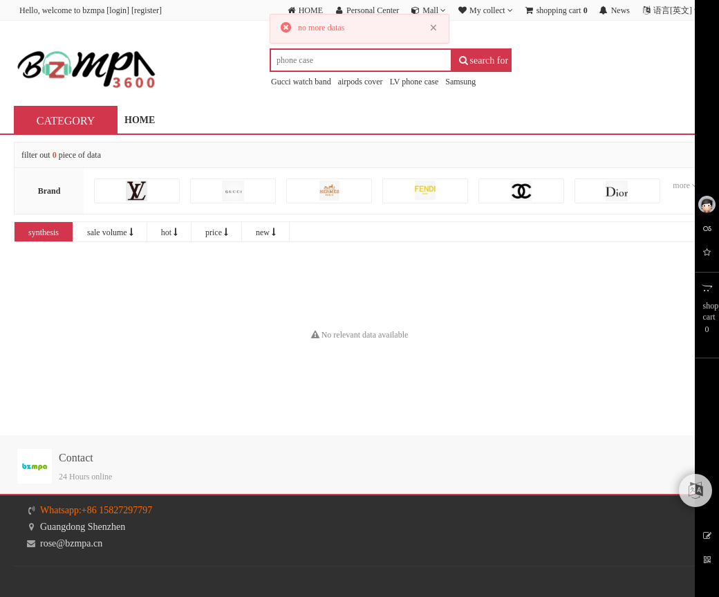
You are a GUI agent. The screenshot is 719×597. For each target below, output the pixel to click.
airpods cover (360, 81)
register (146, 10)
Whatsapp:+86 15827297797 (96, 510)
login (118, 10)
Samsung (460, 81)
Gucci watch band (301, 81)
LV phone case (414, 81)
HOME (139, 120)
